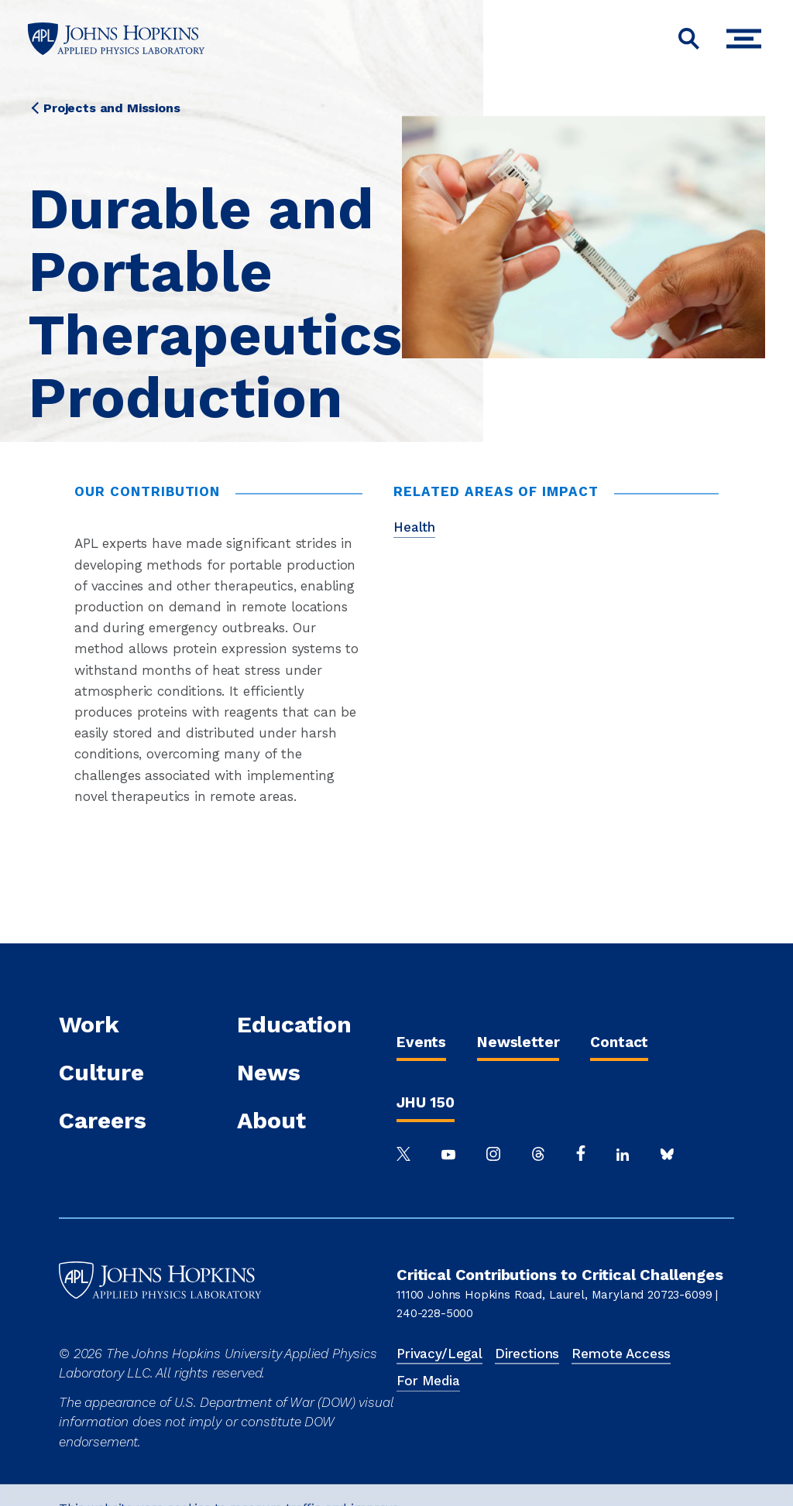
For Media (428, 1380)
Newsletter (518, 1042)
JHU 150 (425, 1102)
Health (414, 527)
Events (421, 1042)
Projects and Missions (111, 108)
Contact (619, 1042)
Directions (527, 1353)
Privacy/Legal (439, 1353)
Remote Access (621, 1353)
